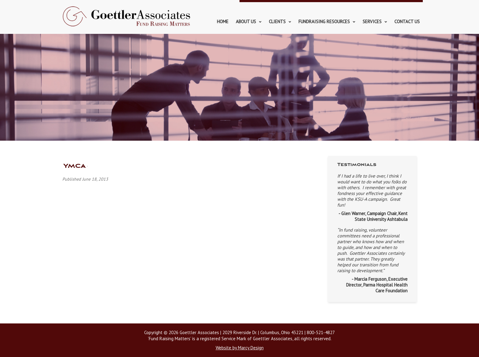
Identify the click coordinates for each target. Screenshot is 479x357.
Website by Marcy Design (240, 348)
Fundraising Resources (324, 21)
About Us (246, 21)
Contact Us (407, 21)
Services (372, 21)
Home (223, 21)
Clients (277, 21)
